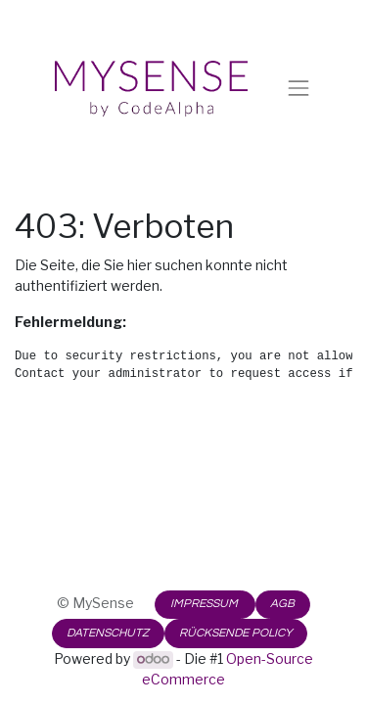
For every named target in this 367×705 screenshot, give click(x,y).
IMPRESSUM (205, 603)
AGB (282, 603)
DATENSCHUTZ (108, 633)
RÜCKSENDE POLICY (236, 633)
